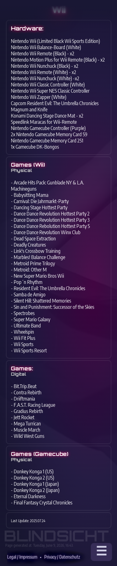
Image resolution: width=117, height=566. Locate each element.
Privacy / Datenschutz (62, 556)
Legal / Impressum (22, 556)
